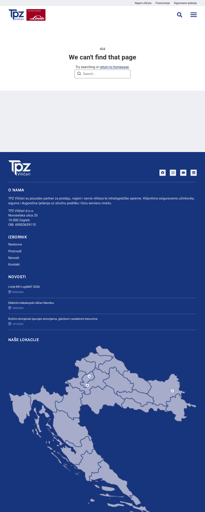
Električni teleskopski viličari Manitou (31, 303)
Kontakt (14, 264)
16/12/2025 (17, 324)
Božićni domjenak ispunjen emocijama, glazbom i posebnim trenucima (53, 319)
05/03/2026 (17, 292)
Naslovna (15, 244)
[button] (89, 376)
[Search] (79, 74)
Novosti (13, 258)
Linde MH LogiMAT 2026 (24, 287)
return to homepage (114, 67)
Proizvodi (15, 251)
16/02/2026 (17, 308)
